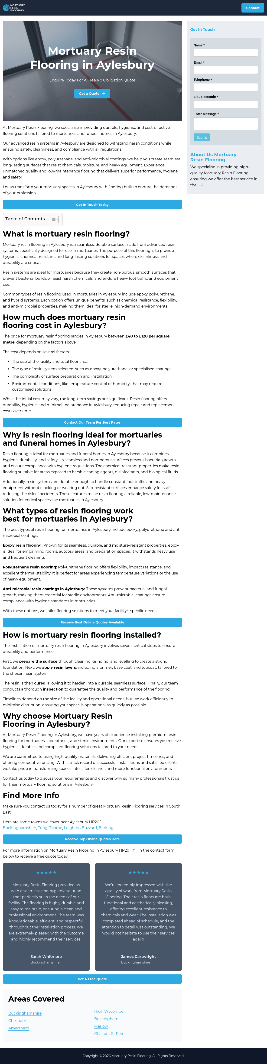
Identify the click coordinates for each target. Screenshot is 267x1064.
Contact (253, 8)
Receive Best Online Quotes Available (92, 622)
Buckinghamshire (19, 828)
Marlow (101, 1026)
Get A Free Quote (92, 979)
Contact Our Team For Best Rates (92, 422)
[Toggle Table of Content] (52, 220)
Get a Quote (92, 93)
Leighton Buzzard (80, 828)
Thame (55, 828)
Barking (106, 828)
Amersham (18, 1028)
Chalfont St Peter (110, 1034)
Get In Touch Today (92, 205)
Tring (42, 828)
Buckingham (106, 1019)
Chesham (17, 1021)
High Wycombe (109, 1011)
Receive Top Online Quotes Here (92, 839)
